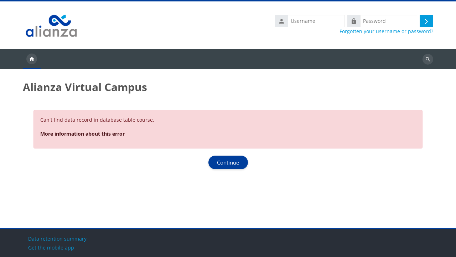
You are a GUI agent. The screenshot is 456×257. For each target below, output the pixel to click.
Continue (228, 162)
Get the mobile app (51, 247)
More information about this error (82, 133)
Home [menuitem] (32, 59)
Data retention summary (57, 238)
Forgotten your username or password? (386, 31)
